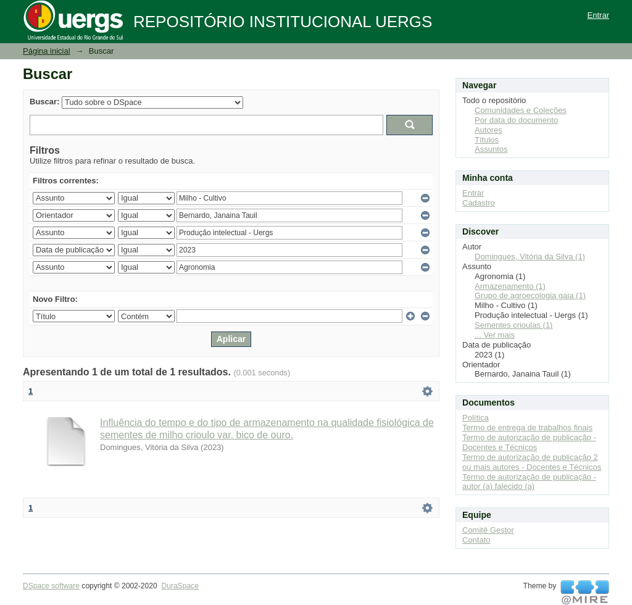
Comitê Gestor (488, 530)
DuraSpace (179, 586)
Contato (476, 539)
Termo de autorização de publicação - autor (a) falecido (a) (529, 481)
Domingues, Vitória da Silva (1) (530, 256)
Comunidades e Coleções (521, 110)
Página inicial (46, 51)
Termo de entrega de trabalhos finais (527, 427)
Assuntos (491, 149)
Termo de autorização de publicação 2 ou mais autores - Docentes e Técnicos (531, 462)
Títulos (487, 139)
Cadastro (478, 202)
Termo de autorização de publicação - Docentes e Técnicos (529, 442)
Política (475, 417)
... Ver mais (495, 335)
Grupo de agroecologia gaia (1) (530, 295)
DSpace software (51, 586)
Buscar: (44, 101)
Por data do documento (516, 120)
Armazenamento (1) (510, 286)
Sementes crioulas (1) (513, 325)
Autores (488, 130)
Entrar (598, 15)
